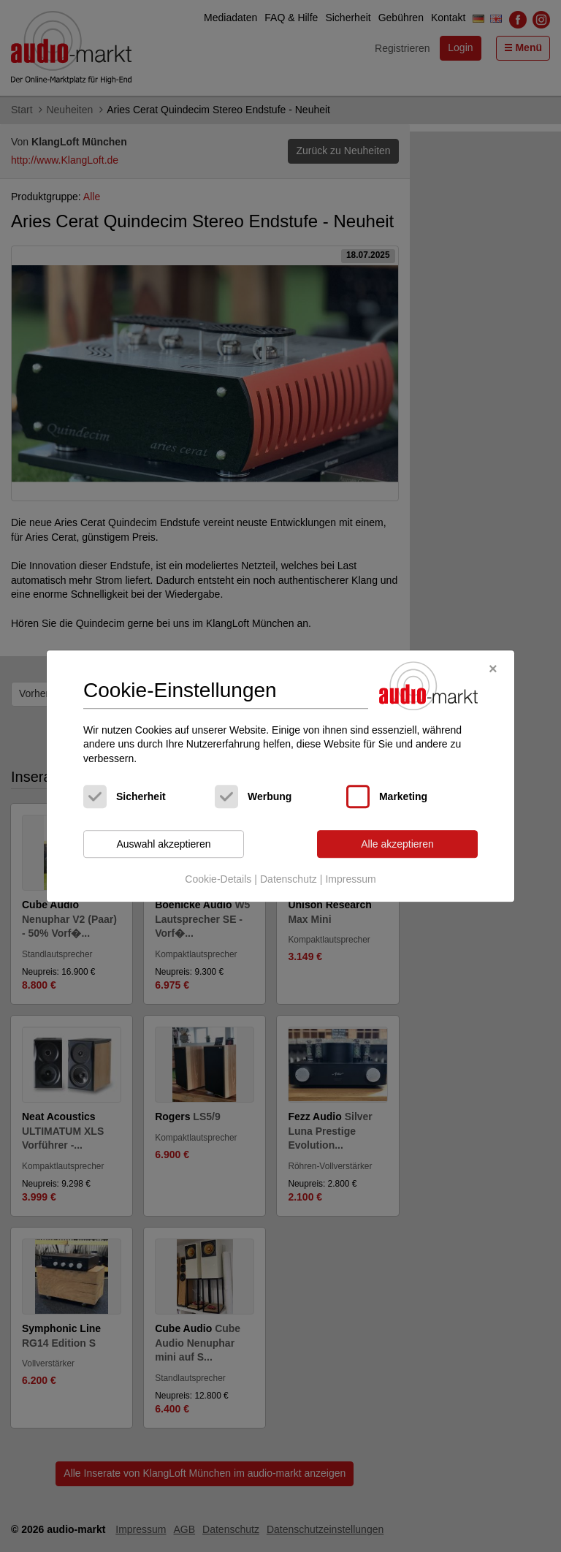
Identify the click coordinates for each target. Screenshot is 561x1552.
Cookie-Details (218, 879)
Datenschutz (288, 879)
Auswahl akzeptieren (163, 844)
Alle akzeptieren (397, 844)
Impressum (350, 879)
